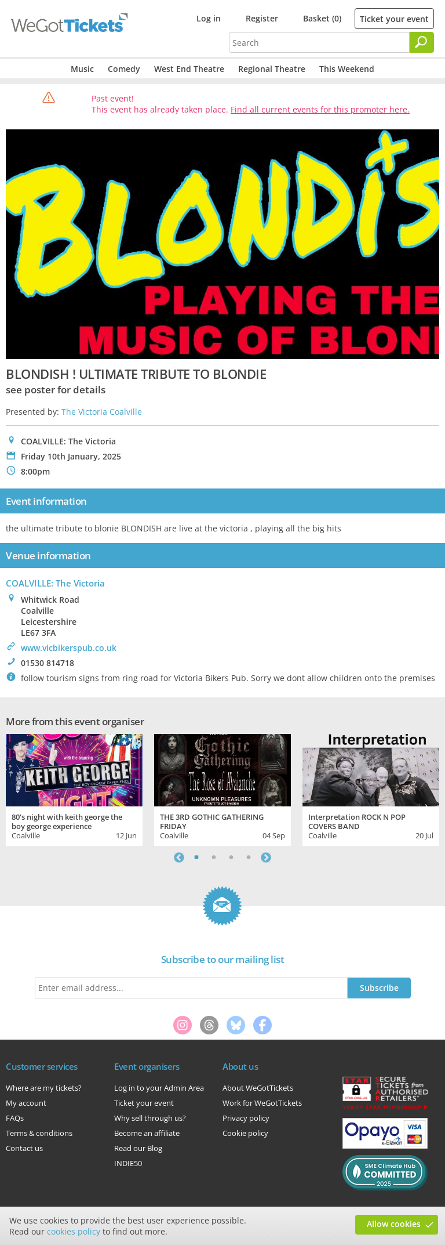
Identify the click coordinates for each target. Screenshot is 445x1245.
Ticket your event (394, 18)
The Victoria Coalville (101, 411)
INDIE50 (128, 1163)
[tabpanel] (74, 788)
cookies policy (73, 1231)
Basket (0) (322, 18)
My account (26, 1103)
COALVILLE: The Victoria (55, 583)
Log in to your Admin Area (159, 1088)
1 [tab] (196, 857)
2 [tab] (214, 857)
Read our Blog (138, 1148)
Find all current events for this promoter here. (320, 109)
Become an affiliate (147, 1133)
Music (82, 68)
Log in (208, 18)
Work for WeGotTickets (262, 1103)
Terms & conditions (39, 1133)
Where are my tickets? (44, 1088)
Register (262, 18)
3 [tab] (231, 857)
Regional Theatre (271, 68)
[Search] (422, 42)
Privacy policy (245, 1118)
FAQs (15, 1118)
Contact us (24, 1148)
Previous (179, 857)
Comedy (124, 68)
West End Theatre (189, 68)
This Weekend (346, 68)
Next (266, 857)
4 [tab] (248, 857)
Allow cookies (394, 1223)
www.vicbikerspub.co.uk (68, 647)
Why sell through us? (150, 1118)
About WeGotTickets (257, 1088)
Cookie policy (245, 1133)
